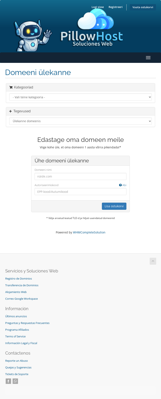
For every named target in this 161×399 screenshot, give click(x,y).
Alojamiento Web (16, 292)
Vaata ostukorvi (142, 7)
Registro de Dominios (18, 278)
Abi (122, 185)
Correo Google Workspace (21, 299)
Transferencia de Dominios (21, 285)
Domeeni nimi (43, 170)
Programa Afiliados (17, 330)
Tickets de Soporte (16, 374)
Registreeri (116, 7)
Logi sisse (98, 7)
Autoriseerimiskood (80, 185)
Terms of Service (15, 336)
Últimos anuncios (16, 316)
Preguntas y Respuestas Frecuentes (27, 323)
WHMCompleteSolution (89, 232)
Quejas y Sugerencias (18, 367)
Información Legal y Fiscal (21, 343)
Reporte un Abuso (16, 361)
